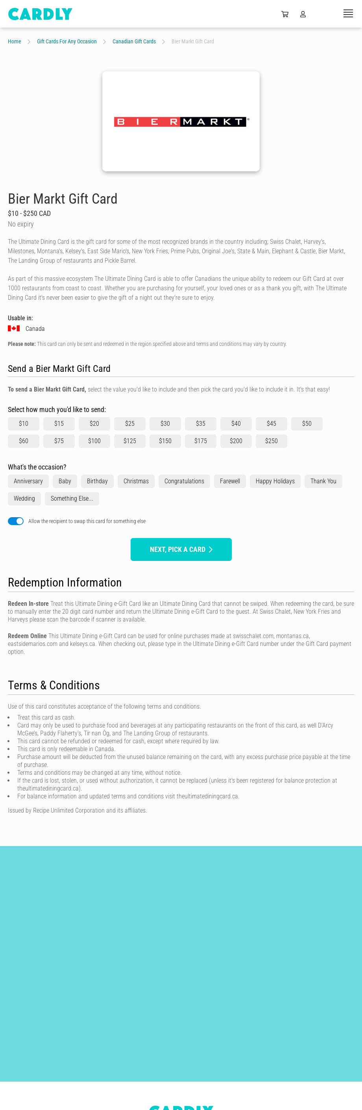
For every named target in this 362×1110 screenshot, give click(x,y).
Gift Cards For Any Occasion (67, 41)
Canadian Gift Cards (134, 41)
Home (14, 41)
